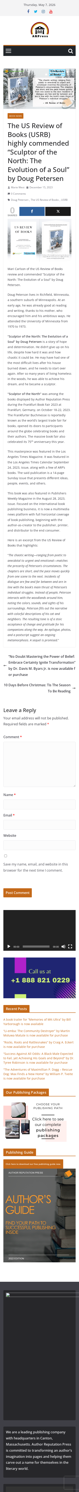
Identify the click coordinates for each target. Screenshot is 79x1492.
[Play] (9, 946)
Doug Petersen (19, 200)
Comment (12, 737)
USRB (64, 200)
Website (9, 835)
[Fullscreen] (70, 946)
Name (9, 794)
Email (9, 815)
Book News (15, 115)
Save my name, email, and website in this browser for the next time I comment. (35, 867)
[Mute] (63, 946)
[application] (39, 930)
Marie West (17, 187)
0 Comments (17, 193)
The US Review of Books (45, 200)
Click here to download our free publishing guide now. (33, 1163)
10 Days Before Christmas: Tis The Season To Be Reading (40, 688)
